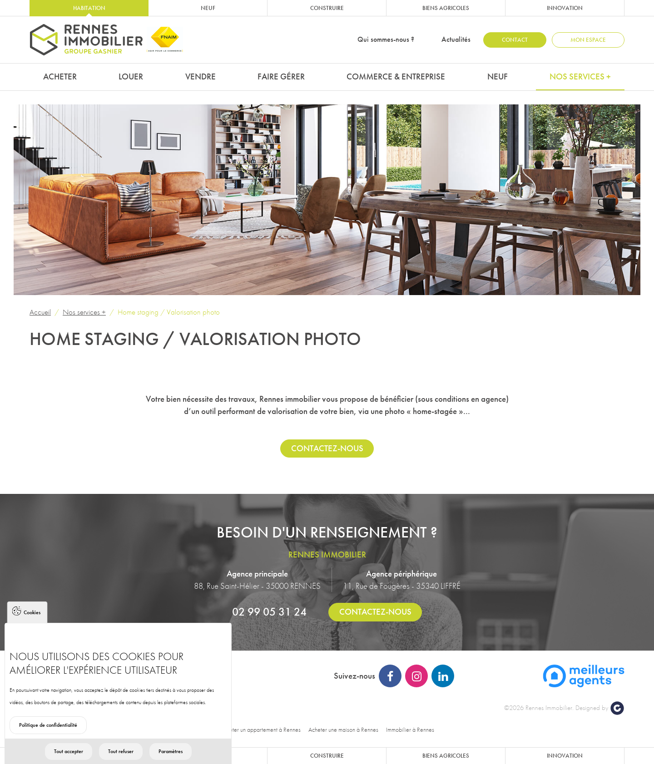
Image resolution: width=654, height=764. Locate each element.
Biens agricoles (445, 8)
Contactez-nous (327, 448)
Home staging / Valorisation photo (169, 312)
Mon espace (588, 40)
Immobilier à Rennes (410, 729)
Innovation (565, 8)
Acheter (60, 76)
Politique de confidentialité (48, 738)
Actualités (456, 39)
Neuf (208, 8)
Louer (131, 76)
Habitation (89, 8)
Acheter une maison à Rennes (343, 729)
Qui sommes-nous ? (385, 39)
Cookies (32, 626)
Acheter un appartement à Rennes (260, 729)
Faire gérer (281, 76)
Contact (515, 40)
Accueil (40, 312)
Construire (327, 8)
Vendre (200, 76)
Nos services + (580, 76)
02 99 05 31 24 (269, 611)
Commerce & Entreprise (396, 76)
